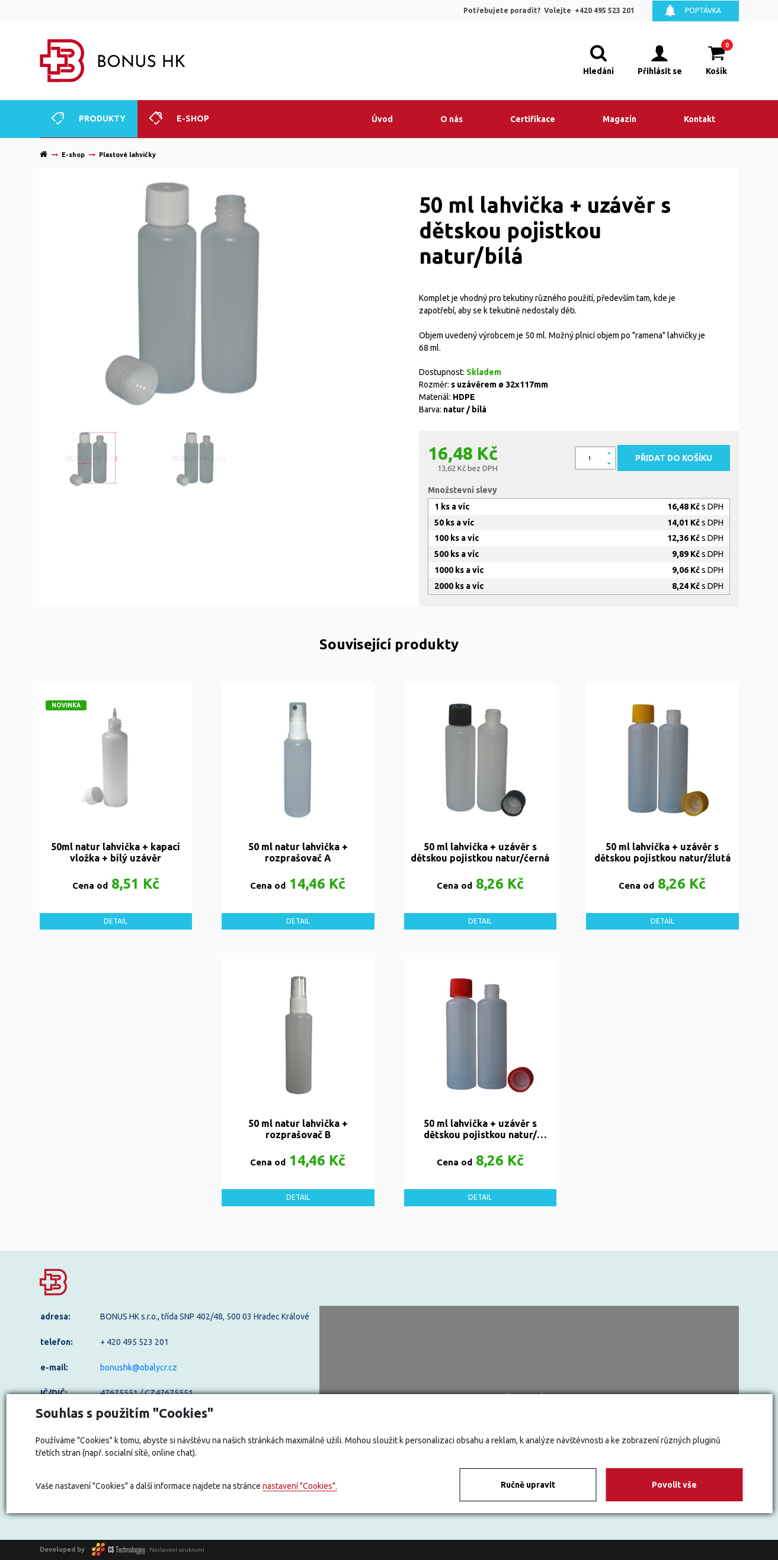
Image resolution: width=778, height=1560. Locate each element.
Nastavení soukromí (176, 1549)
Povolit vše (674, 1484)
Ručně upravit (528, 1484)
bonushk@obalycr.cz (138, 1367)
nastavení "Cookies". (299, 1486)
